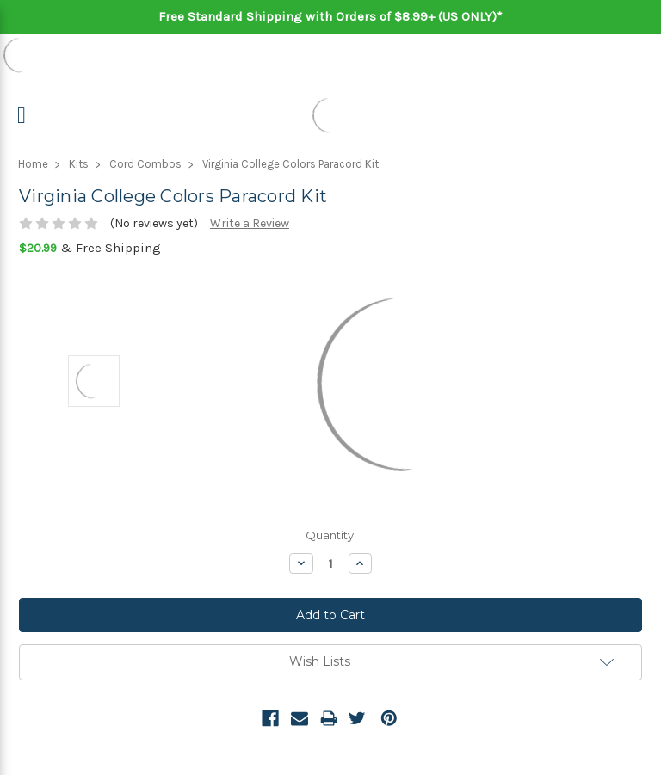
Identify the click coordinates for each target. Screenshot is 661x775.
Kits (79, 163)
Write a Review (249, 223)
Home (33, 163)
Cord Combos (145, 163)
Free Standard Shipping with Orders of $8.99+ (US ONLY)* (330, 16)
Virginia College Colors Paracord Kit (290, 163)
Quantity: (331, 535)
